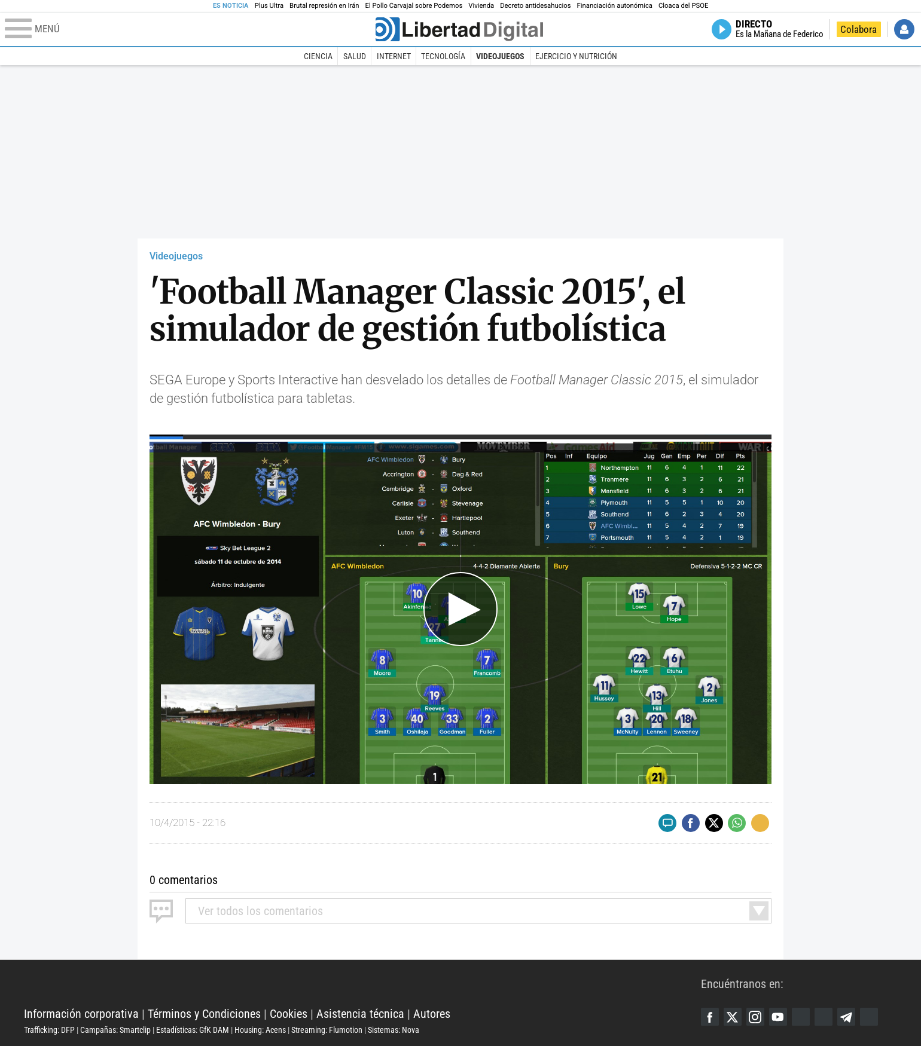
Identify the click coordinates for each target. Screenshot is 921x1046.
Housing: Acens (260, 1030)
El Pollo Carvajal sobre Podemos (414, 6)
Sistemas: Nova (393, 1030)
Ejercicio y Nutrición (576, 56)
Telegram (846, 1017)
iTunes (869, 1017)
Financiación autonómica (614, 6)
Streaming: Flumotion (326, 1030)
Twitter (733, 1017)
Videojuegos (500, 56)
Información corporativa (81, 1014)
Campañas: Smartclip (115, 1030)
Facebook (710, 1017)
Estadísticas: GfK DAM (192, 1030)
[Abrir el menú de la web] (189, 29)
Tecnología (443, 56)
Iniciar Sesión (904, 29)
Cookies (288, 1014)
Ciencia (318, 56)
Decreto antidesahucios (535, 6)
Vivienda (481, 6)
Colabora (858, 29)
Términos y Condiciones (204, 1014)
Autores (431, 1014)
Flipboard (823, 1017)
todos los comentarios (260, 911)
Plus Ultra (269, 6)
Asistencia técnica (360, 1014)
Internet (394, 56)
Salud (354, 56)
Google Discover (801, 1017)
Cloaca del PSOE (683, 6)
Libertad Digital (362, 984)
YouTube (778, 1017)
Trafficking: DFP (49, 1030)
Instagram (755, 1017)
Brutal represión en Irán (324, 6)
